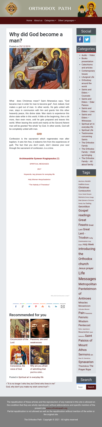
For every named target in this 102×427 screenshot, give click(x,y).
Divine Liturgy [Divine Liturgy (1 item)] (89, 197)
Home (29, 20)
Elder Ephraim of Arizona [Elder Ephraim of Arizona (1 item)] (86, 200)
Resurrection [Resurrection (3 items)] (84, 332)
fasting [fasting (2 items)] (88, 203)
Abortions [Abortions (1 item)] (82, 181)
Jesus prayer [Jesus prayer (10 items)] (86, 268)
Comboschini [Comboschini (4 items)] (85, 191)
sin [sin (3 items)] (92, 355)
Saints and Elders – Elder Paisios (88, 102)
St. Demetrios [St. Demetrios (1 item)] (86, 358)
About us (38, 20)
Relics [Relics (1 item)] (80, 329)
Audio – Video (88, 55)
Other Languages (66, 20)
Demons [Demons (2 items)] (82, 197)
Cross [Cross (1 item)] (80, 194)
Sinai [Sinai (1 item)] (80, 358)
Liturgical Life (88, 77)
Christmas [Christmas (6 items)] (84, 187)
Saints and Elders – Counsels (86, 92)
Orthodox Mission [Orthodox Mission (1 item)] (84, 309)
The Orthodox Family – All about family (88, 161)
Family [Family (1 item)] (81, 203)
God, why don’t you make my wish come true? (27, 386)
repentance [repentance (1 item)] (86, 329)
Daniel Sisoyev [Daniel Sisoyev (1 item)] (87, 194)
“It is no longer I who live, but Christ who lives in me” (30, 383)
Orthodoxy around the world (87, 83)
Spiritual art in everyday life (30, 377)
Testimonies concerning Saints (87, 136)
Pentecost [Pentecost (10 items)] (84, 325)
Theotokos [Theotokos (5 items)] (84, 366)
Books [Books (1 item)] (87, 184)
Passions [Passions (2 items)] (88, 313)
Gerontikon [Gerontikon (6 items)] (84, 206)
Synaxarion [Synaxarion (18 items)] (86, 362)
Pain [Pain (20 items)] (82, 313)
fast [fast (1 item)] (84, 203)
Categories (50, 20)
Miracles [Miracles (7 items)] (83, 302)
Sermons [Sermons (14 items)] (84, 354)
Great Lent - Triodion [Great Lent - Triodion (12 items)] (84, 233)
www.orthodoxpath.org (56, 408)
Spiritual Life (87, 130)
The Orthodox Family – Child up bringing (88, 152)
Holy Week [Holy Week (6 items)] (88, 244)
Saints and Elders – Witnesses (86, 117)
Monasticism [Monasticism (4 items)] (85, 306)
